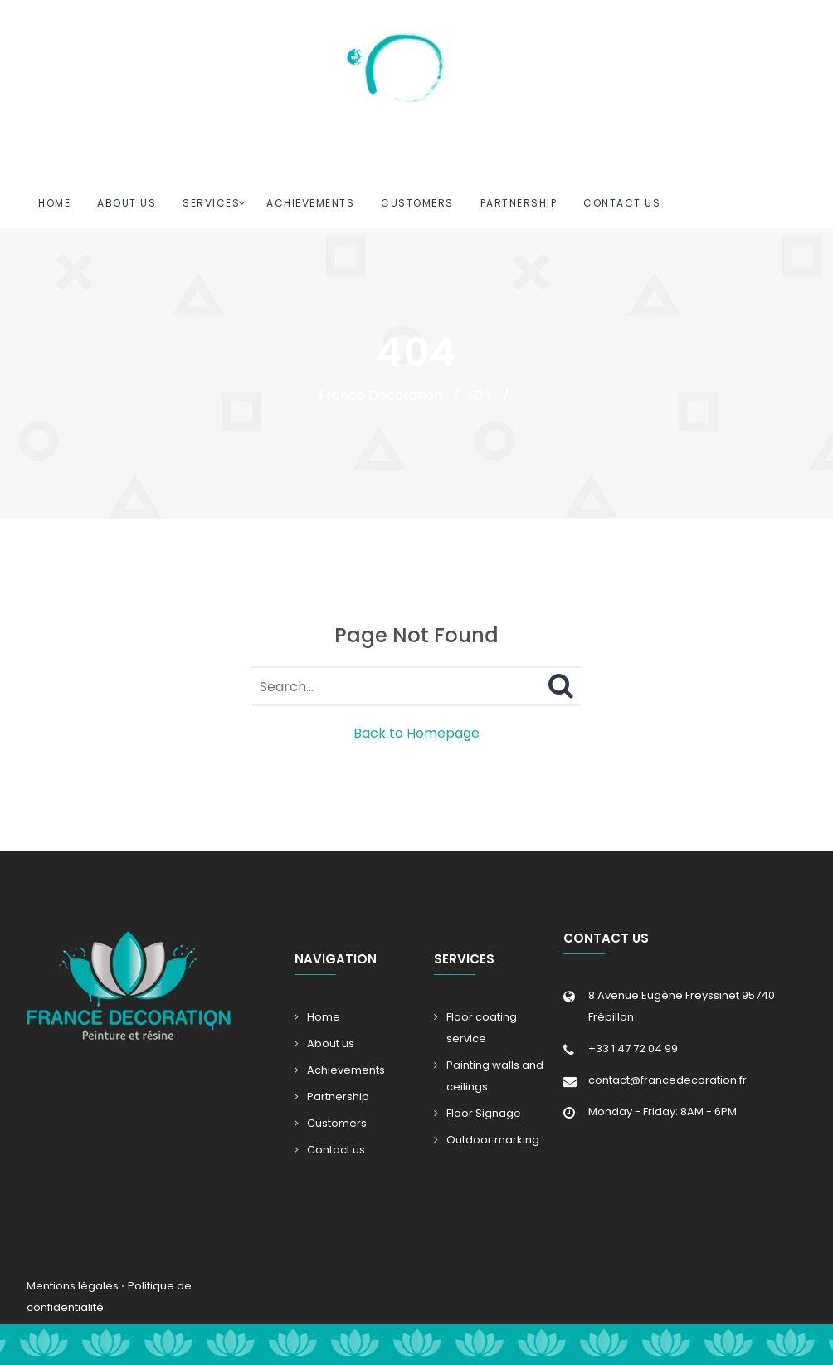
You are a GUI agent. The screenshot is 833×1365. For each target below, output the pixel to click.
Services (211, 203)
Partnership (519, 203)
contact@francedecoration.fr (667, 1080)
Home (54, 203)
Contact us (621, 203)
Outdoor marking (492, 1140)
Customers (417, 203)
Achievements (310, 203)
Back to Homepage (416, 733)
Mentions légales (73, 1286)
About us (126, 203)
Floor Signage (483, 1113)
